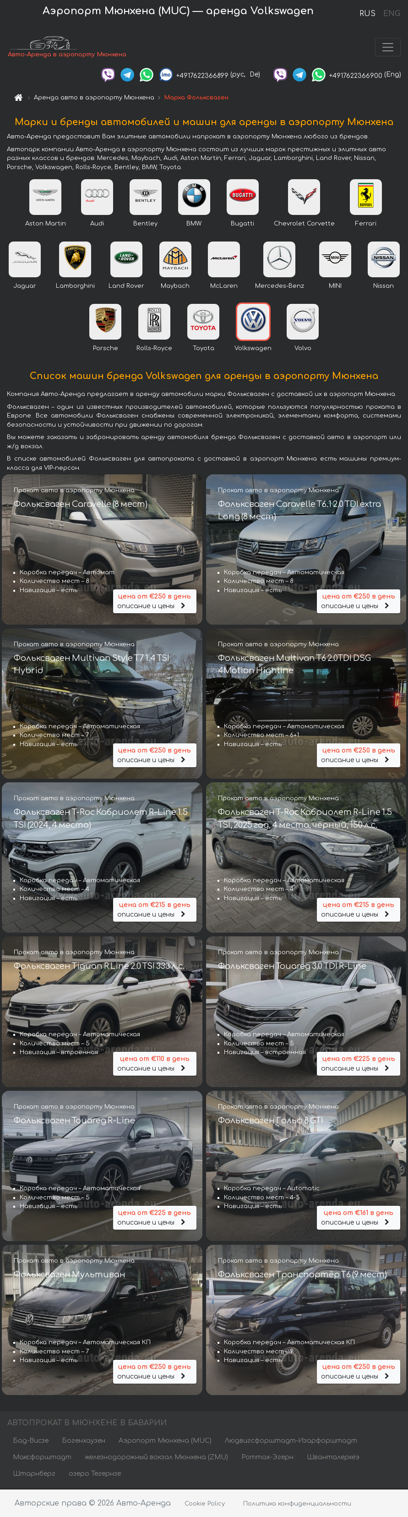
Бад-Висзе (31, 1441)
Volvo (302, 349)
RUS (367, 14)
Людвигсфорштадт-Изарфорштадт (291, 1441)
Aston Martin (45, 224)
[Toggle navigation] (388, 47)
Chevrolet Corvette (304, 224)
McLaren (224, 287)
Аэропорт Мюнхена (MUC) (165, 1441)
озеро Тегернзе (95, 1474)
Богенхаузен (83, 1441)
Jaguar (24, 287)
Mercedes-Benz (279, 287)
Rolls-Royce (154, 349)
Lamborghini (75, 287)
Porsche (105, 349)
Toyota (203, 349)
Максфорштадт (42, 1458)
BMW (193, 224)
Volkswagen (253, 349)
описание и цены (154, 601)
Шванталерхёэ (333, 1458)
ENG (391, 14)
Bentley (145, 224)
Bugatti (242, 224)
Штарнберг (34, 1474)
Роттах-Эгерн (267, 1458)
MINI (335, 287)
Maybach (175, 287)
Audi (97, 224)
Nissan (383, 287)
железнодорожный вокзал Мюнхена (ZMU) (156, 1458)
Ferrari (365, 224)
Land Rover (126, 287)
